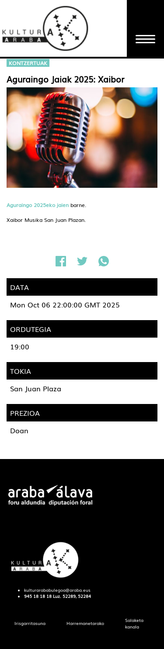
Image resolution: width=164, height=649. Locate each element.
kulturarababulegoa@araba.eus (57, 590)
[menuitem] (29, 623)
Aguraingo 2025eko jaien (38, 205)
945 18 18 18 (38, 596)
